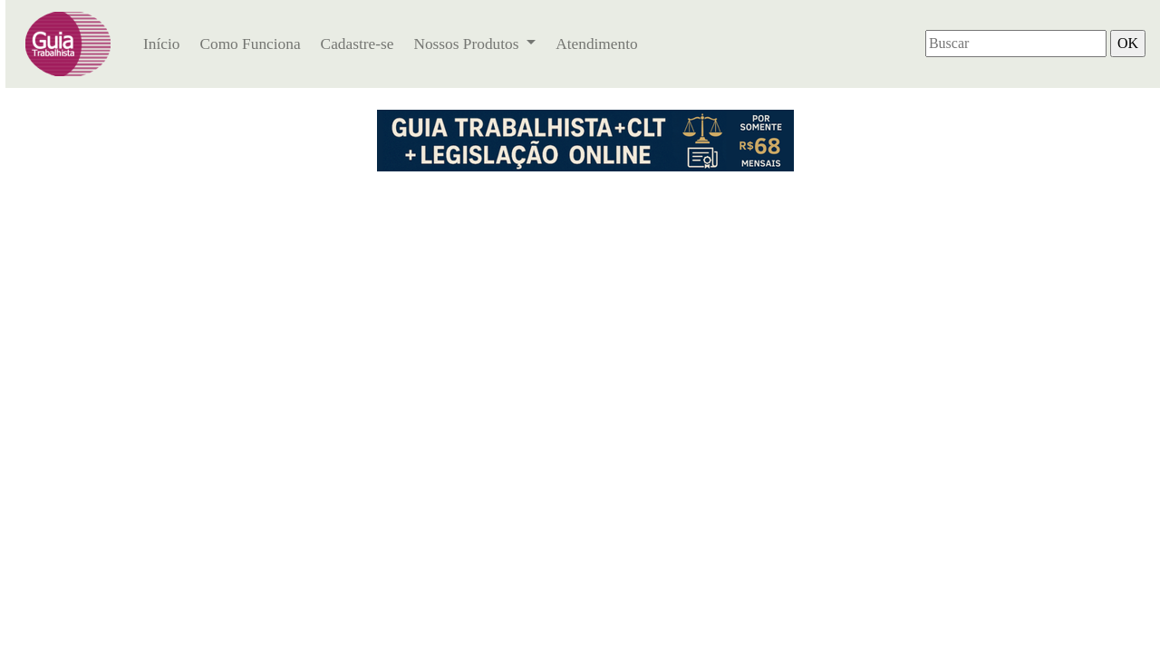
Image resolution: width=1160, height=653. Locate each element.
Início (161, 44)
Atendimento (596, 44)
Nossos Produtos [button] (467, 44)
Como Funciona (249, 44)
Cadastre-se (357, 44)
